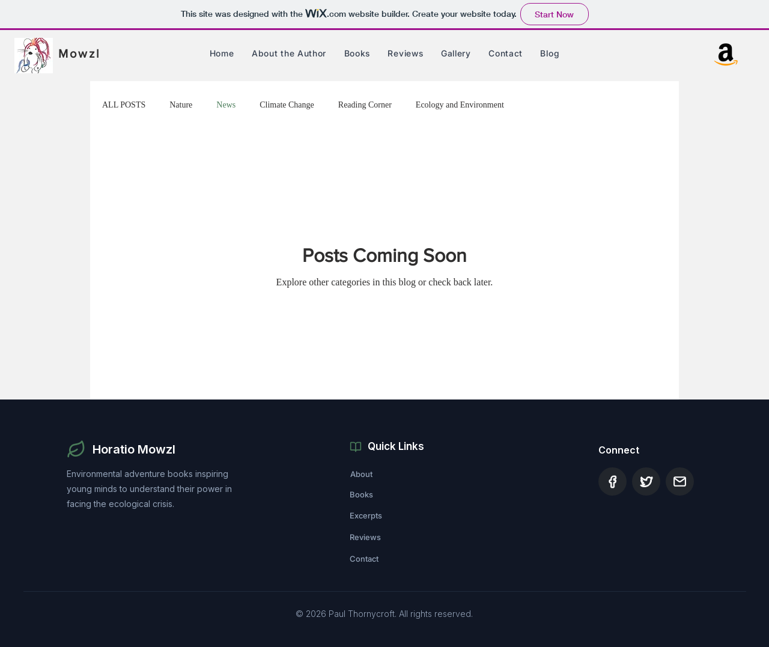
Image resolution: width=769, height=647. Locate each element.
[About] (393, 474)
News (226, 104)
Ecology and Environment (460, 104)
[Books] (392, 494)
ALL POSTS (123, 104)
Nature (180, 104)
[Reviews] (392, 537)
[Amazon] (726, 53)
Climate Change (287, 104)
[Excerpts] (392, 515)
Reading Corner (365, 104)
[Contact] (392, 559)
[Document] (612, 481)
